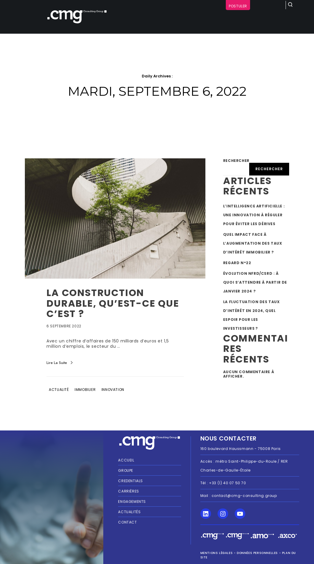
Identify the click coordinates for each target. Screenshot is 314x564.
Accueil (126, 460)
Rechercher (236, 160)
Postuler (238, 6)
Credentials (130, 480)
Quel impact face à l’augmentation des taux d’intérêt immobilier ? (252, 243)
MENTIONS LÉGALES (216, 553)
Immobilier (85, 389)
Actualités (129, 511)
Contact (127, 522)
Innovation (113, 389)
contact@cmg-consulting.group (244, 495)
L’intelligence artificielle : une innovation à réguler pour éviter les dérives (254, 215)
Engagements (132, 501)
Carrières (128, 491)
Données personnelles (257, 553)
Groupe (125, 470)
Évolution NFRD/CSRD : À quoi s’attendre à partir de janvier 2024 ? (255, 282)
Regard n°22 (237, 262)
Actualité (59, 389)
